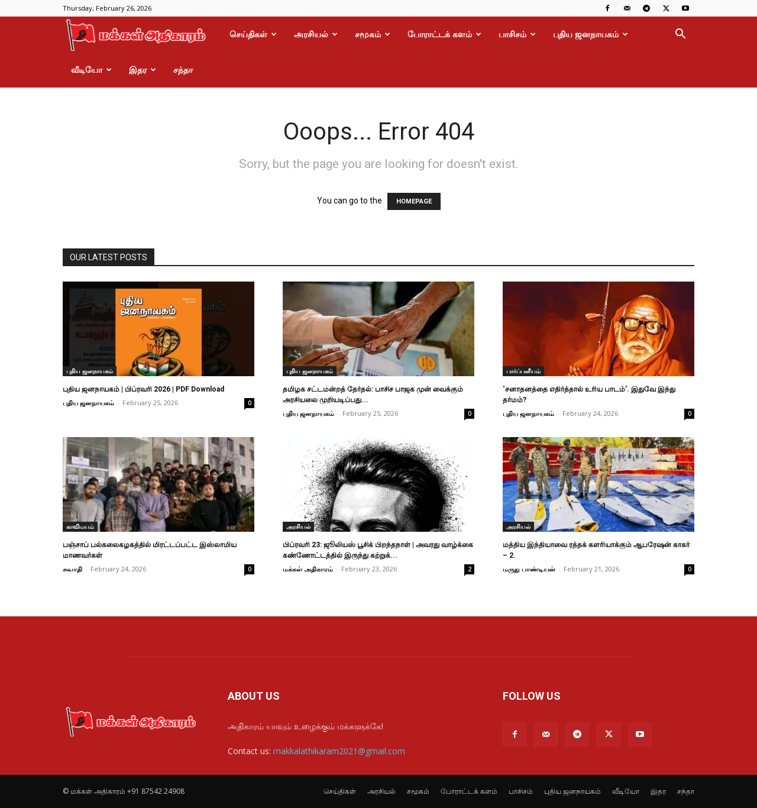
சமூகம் (372, 34)
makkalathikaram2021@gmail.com (339, 751)
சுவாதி (72, 568)
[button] (680, 35)
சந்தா (183, 69)
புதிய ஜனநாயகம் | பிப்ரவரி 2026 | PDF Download (143, 389)
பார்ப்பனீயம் (523, 371)
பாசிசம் (517, 34)
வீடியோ (91, 69)
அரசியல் (316, 34)
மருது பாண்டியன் (529, 568)
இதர (142, 69)
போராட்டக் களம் (444, 34)
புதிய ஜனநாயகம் (590, 34)
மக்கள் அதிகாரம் (308, 568)
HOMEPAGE (414, 201)
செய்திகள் (253, 34)
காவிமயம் (80, 526)
